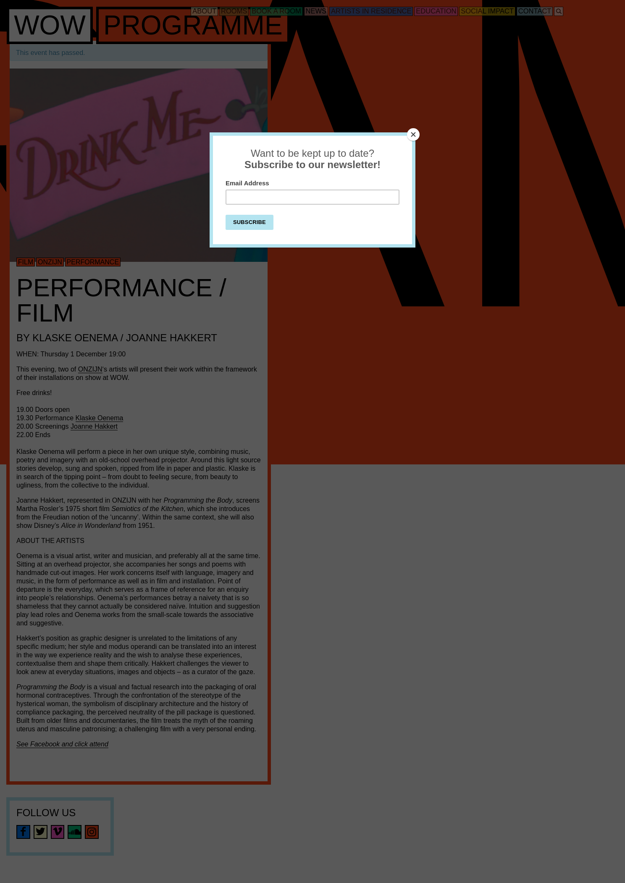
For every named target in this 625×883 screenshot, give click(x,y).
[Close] (413, 134)
